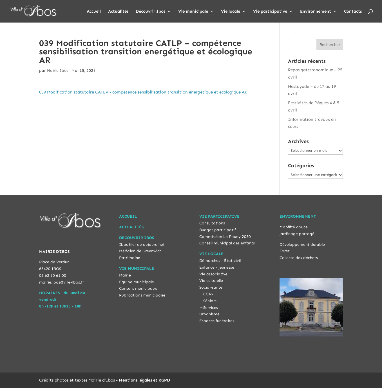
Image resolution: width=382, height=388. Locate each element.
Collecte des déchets (299, 257)
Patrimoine (129, 257)
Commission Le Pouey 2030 (225, 236)
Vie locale (230, 11)
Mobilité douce (294, 227)
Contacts (353, 11)
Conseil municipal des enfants (227, 243)
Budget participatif (217, 230)
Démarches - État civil (220, 260)
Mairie (125, 275)
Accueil (94, 11)
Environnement (315, 11)
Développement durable (302, 244)
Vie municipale (193, 11)
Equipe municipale (136, 282)
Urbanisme (209, 314)
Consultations (212, 223)
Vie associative (213, 274)
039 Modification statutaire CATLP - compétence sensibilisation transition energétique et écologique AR (143, 92)
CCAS (208, 294)
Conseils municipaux (138, 288)
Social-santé (210, 287)
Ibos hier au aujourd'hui (141, 244)
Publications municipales (142, 295)
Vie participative (270, 11)
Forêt (285, 251)
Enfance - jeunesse (216, 267)
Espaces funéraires (216, 320)
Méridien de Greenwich (140, 251)
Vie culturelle (211, 280)
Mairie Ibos (57, 70)
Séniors (209, 300)
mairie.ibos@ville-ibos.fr (61, 282)
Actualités (118, 11)
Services (210, 307)
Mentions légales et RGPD (144, 380)
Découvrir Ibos (150, 11)
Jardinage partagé (297, 233)
